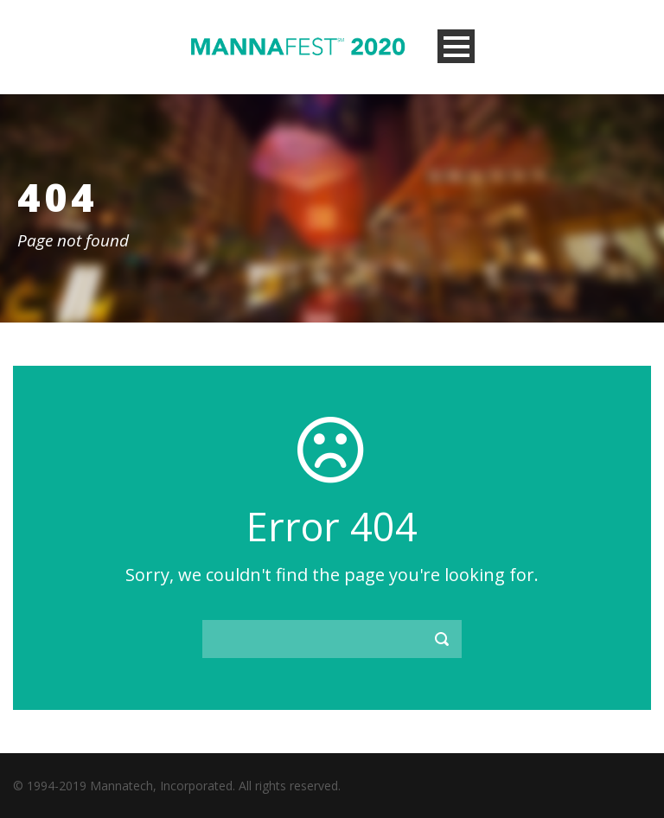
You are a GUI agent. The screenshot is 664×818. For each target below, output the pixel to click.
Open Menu (456, 46)
